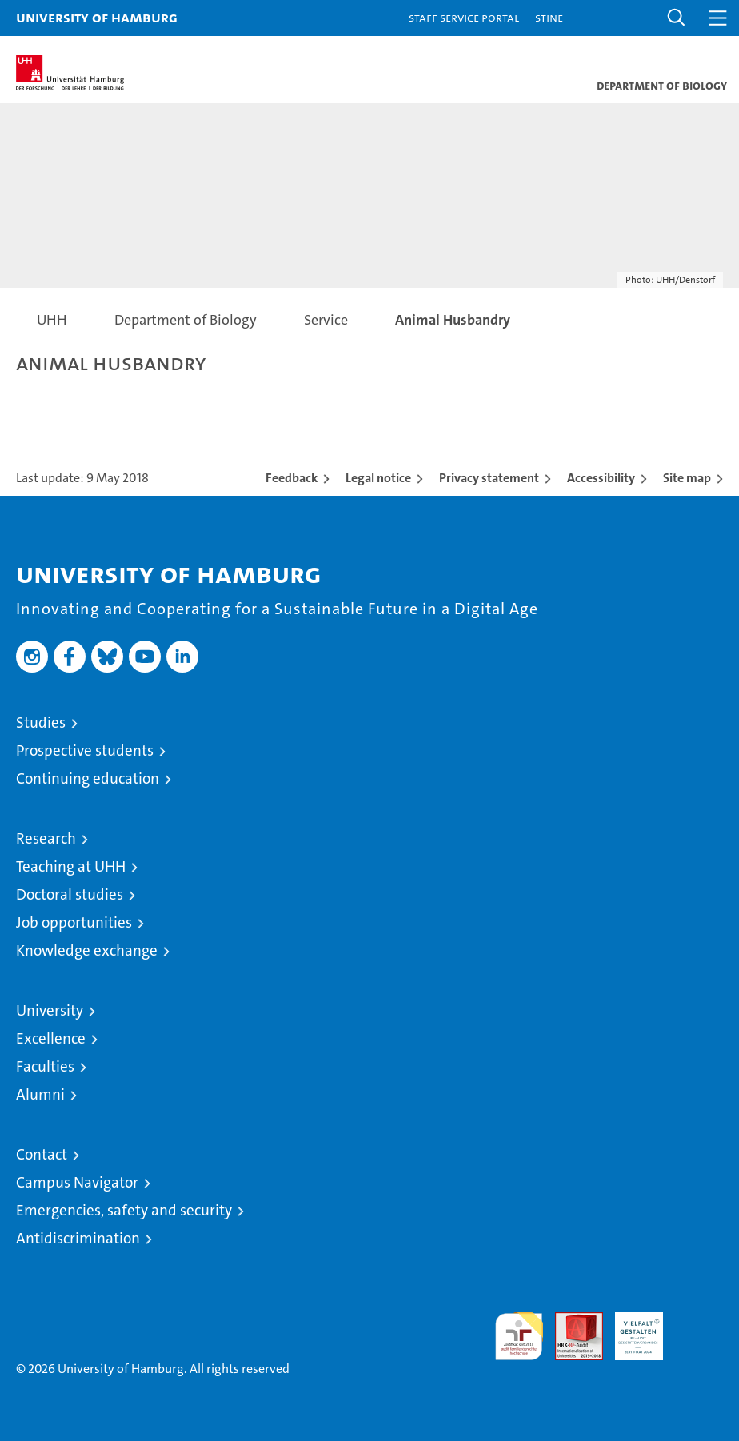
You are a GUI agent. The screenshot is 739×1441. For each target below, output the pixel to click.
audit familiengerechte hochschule (519, 1336)
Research (46, 838)
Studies (41, 722)
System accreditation (699, 1329)
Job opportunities (74, 922)
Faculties (45, 1066)
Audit (570, 1320)
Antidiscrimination (78, 1238)
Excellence (51, 1038)
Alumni (40, 1094)
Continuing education (87, 778)
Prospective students (85, 750)
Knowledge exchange (87, 950)
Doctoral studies (69, 894)
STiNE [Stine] (549, 17)
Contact (41, 1154)
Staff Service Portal (464, 17)
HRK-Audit (630, 1329)
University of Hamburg (97, 17)
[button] (677, 18)
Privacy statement (489, 477)
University (49, 1010)
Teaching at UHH (71, 866)
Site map (687, 477)
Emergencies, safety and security (124, 1210)
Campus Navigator (77, 1182)
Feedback (292, 477)
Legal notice (378, 477)
